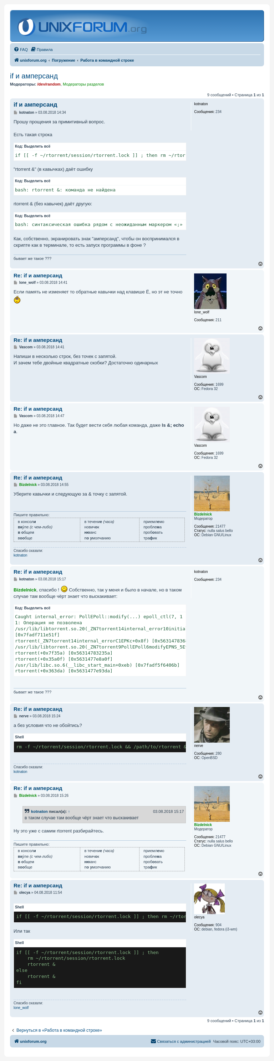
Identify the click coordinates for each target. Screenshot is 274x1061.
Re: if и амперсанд (38, 275)
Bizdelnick (25, 590)
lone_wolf (21, 1008)
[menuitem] (21, 49)
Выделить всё (37, 146)
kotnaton (20, 555)
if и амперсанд (34, 76)
